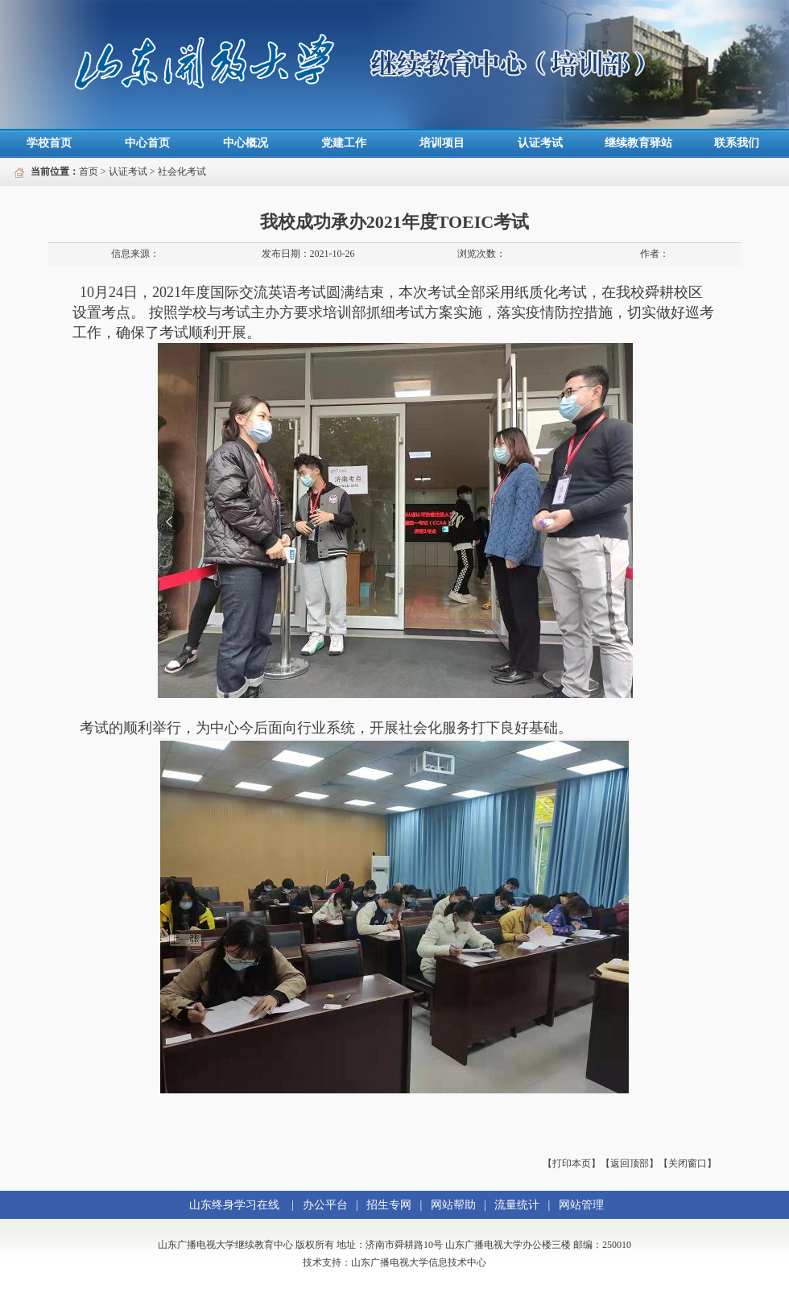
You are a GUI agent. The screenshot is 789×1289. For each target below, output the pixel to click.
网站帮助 (453, 1205)
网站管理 (581, 1205)
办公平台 (325, 1205)
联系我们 (736, 143)
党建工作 (343, 143)
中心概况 (245, 143)
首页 (88, 171)
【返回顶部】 (630, 1163)
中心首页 (147, 143)
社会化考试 (182, 171)
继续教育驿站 (638, 143)
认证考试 (540, 143)
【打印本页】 (572, 1163)
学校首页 (49, 143)
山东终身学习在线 (234, 1205)
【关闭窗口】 (688, 1163)
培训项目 (442, 143)
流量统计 (516, 1205)
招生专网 (388, 1205)
